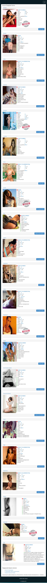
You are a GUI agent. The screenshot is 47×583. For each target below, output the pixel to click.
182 (21, 398)
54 (21, 90)
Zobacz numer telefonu (39, 233)
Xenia (4, 340)
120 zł (22, 196)
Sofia (4, 59)
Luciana (5, 136)
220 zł (26, 16)
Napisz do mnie (41, 466)
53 (21, 346)
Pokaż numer (41, 538)
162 (21, 449)
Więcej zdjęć (41, 29)
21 (21, 62)
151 (21, 319)
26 (21, 344)
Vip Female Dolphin (7, 367)
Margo (4, 496)
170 (25, 141)
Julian (4, 289)
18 (21, 37)
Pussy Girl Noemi (7, 393)
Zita (4, 542)
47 (25, 142)
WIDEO (19, 35)
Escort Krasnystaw (9, 570)
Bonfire (4, 33)
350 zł (25, 222)
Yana (4, 419)
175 (25, 115)
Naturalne (27, 117)
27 (21, 88)
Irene (4, 162)
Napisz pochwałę (40, 54)
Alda (4, 445)
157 (25, 218)
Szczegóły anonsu (40, 106)
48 (26, 502)
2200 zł (22, 479)
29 (21, 318)
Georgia (5, 110)
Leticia (4, 237)
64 (21, 39)
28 (21, 241)
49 (25, 168)
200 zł (22, 42)
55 (21, 373)
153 (21, 38)
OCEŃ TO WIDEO (21, 10)
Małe (22, 92)
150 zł (22, 297)
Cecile (4, 187)
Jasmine (5, 84)
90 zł (22, 93)
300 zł (22, 67)
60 (21, 399)
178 (25, 526)
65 (21, 476)
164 (21, 242)
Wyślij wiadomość (40, 336)
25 (25, 114)
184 (21, 294)
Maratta (4, 7)
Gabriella (5, 522)
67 (21, 295)
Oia (4, 213)
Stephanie (5, 263)
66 (25, 13)
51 (21, 65)
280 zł (22, 427)
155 (25, 166)
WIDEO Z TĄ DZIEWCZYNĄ (24, 61)
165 (25, 12)
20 (25, 165)
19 (25, 11)
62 (21, 425)
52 (21, 320)
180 (21, 372)
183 (27, 501)
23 (21, 191)
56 (21, 193)
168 (21, 89)
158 (22, 192)
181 (21, 63)
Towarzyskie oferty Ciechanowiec (12, 571)
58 (24, 219)
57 (21, 269)
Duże (22, 322)
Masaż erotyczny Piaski (10, 572)
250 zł (26, 170)
